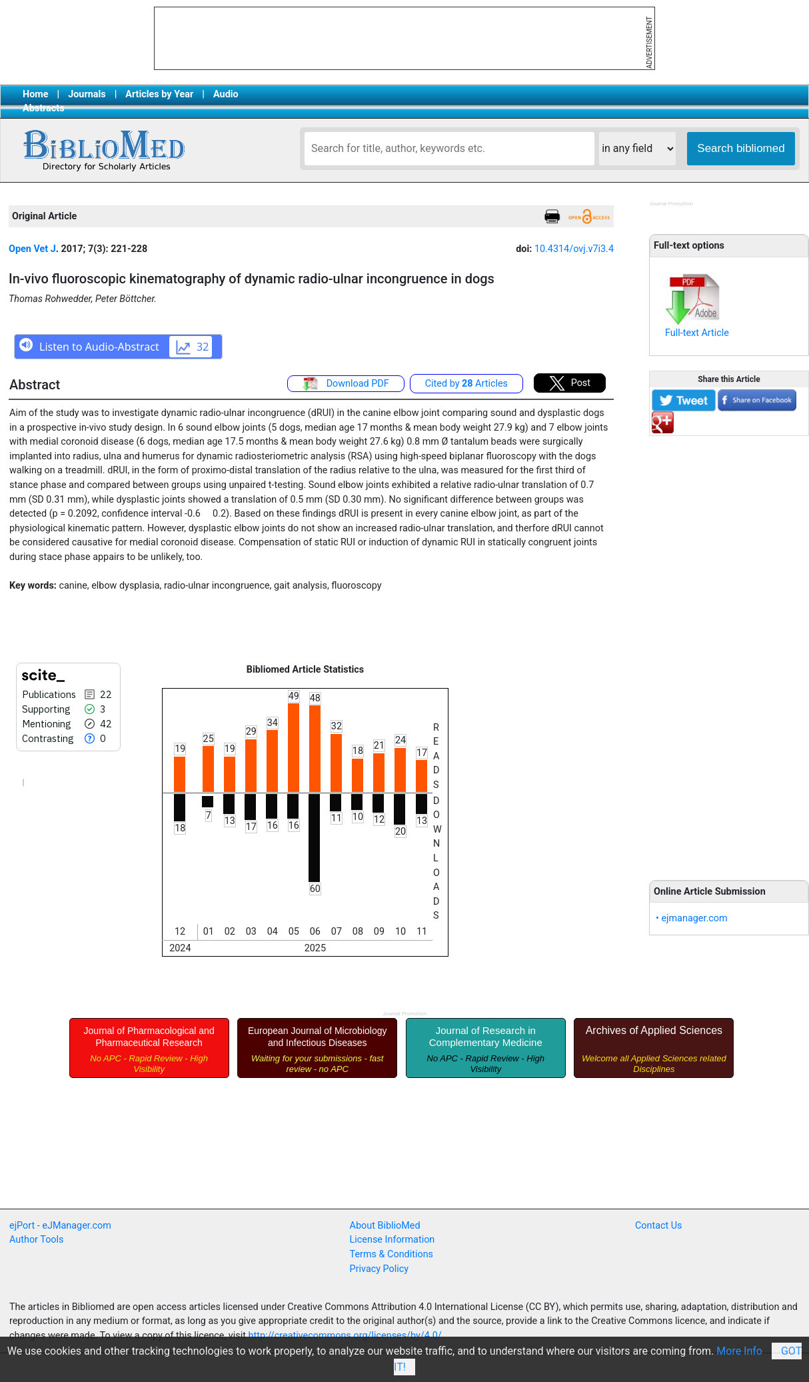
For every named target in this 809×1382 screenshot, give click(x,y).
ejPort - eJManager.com (60, 1225)
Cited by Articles (466, 383)
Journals (86, 94)
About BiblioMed (385, 1225)
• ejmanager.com (692, 918)
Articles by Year (159, 94)
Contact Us (658, 1225)
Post (569, 383)
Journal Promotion (671, 204)
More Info (739, 1351)
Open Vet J (32, 249)
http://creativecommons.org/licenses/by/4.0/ (345, 1335)
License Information (392, 1239)
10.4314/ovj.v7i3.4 (574, 249)
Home (36, 94)
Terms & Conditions (391, 1254)
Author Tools (36, 1239)
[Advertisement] (729, 650)
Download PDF (346, 384)
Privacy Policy (379, 1269)
